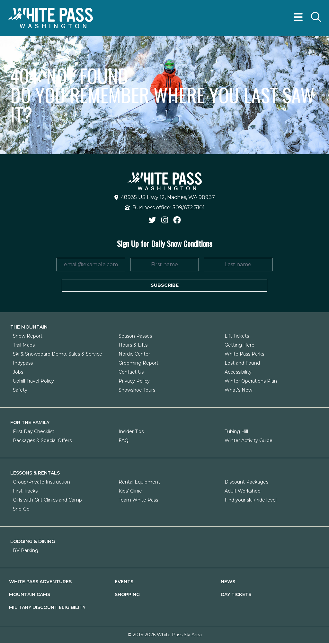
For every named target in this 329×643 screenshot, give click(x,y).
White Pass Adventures (40, 581)
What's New (238, 390)
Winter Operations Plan (251, 381)
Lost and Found (242, 363)
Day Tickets (236, 594)
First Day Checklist (33, 431)
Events (124, 581)
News (228, 581)
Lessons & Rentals (35, 473)
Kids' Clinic (130, 491)
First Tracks (25, 491)
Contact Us (131, 372)
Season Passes (135, 336)
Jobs (18, 372)
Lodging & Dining (32, 541)
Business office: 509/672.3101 (165, 207)
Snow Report (27, 336)
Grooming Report (138, 363)
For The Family (29, 422)
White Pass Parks (244, 354)
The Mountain (29, 327)
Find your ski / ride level (251, 500)
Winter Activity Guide (248, 440)
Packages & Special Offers (42, 440)
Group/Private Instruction (41, 482)
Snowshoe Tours (137, 390)
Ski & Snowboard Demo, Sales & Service (57, 354)
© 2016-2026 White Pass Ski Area (165, 635)
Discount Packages (246, 482)
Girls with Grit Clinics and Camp (47, 500)
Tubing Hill (236, 431)
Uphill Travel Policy (33, 381)
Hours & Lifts (133, 345)
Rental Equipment (139, 482)
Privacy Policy (134, 381)
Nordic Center (134, 354)
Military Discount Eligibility (47, 607)
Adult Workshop (243, 491)
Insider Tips (131, 431)
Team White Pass (138, 500)
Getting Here (239, 345)
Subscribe (165, 285)
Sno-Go (21, 509)
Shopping (127, 594)
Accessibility (238, 372)
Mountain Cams (29, 594)
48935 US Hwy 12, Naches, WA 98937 (164, 197)
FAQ (124, 440)
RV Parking (25, 550)
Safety (20, 390)
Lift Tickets (237, 336)
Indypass (23, 363)
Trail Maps (24, 345)
